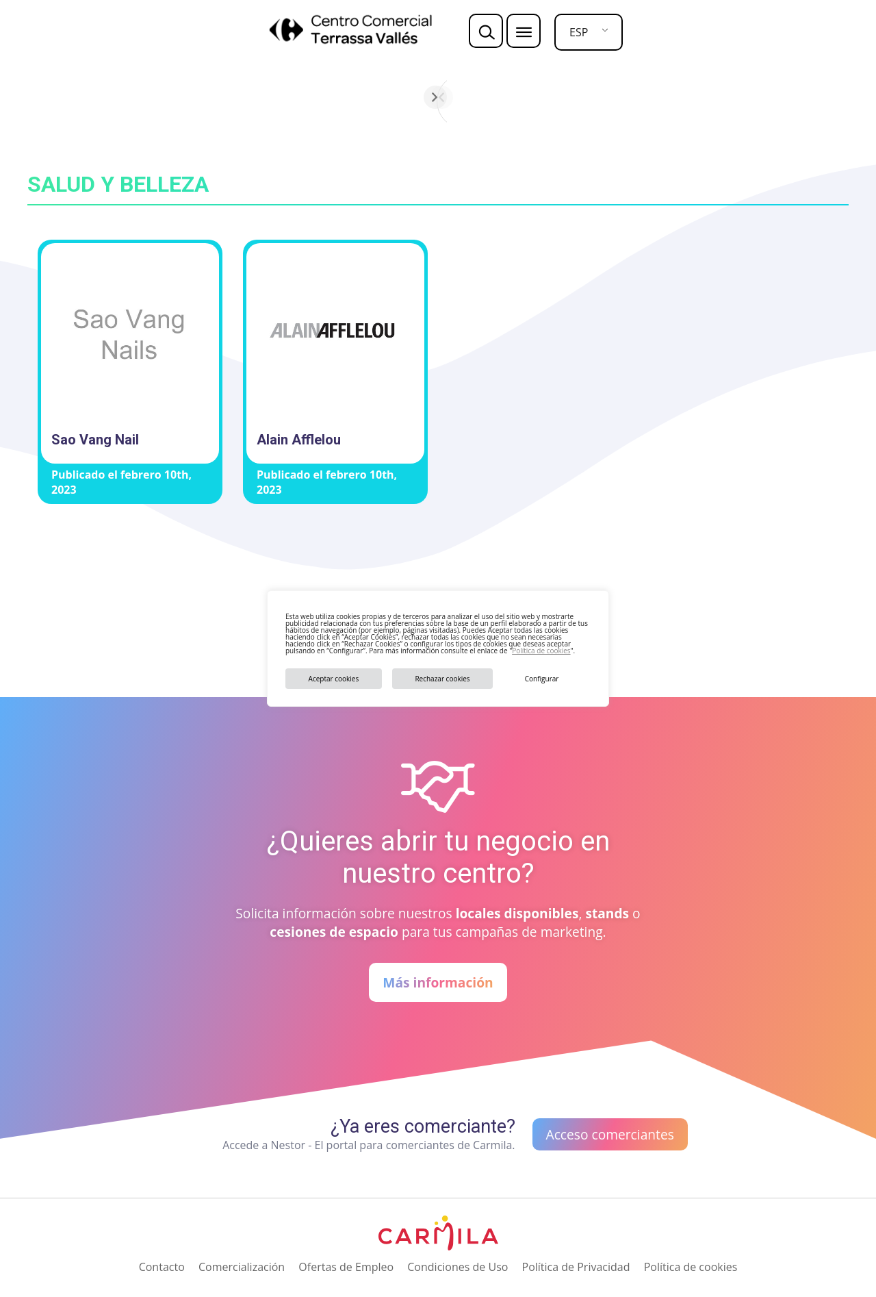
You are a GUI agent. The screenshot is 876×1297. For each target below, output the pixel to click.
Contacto (162, 1266)
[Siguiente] (597, 97)
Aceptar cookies (334, 678)
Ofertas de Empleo (346, 1266)
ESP (578, 32)
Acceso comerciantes (610, 1134)
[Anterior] (278, 97)
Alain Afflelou (299, 439)
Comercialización (241, 1266)
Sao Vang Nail (95, 439)
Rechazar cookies (442, 678)
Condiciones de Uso (457, 1266)
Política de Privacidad (576, 1266)
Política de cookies (541, 650)
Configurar (542, 678)
